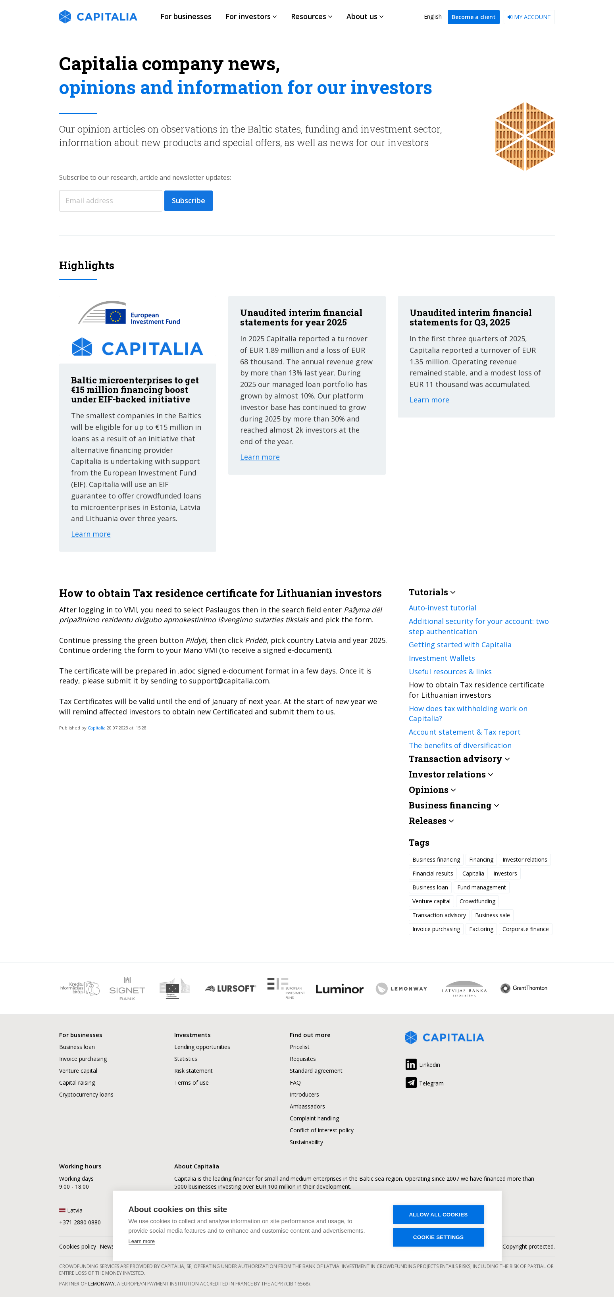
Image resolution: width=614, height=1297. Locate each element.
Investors (505, 873)
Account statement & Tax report (465, 732)
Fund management (481, 887)
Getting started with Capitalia (460, 644)
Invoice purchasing (436, 929)
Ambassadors (307, 1106)
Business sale (492, 915)
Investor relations (524, 859)
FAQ (295, 1082)
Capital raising (77, 1082)
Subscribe (188, 200)
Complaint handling (314, 1118)
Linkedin (422, 1063)
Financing (481, 859)
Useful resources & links (450, 671)
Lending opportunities (202, 1047)
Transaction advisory (439, 915)
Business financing (436, 859)
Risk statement (193, 1070)
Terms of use (191, 1082)
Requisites (303, 1058)
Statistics (185, 1058)
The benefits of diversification (460, 745)
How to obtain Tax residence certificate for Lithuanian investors (476, 690)
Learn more (142, 1241)
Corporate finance (525, 929)
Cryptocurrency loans (86, 1094)
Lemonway (101, 1283)
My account (529, 17)
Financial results (432, 873)
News (107, 1246)
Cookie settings (438, 1237)
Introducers (304, 1094)
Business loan (430, 887)
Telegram (424, 1081)
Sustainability (306, 1142)
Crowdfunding (477, 901)
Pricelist (300, 1047)
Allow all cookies (438, 1215)
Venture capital (431, 901)
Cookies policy (77, 1246)
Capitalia (97, 728)
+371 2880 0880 (80, 1222)
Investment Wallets (442, 658)
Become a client (474, 17)
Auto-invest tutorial (442, 607)
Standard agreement (316, 1070)
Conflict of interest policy (322, 1130)
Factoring (481, 929)
